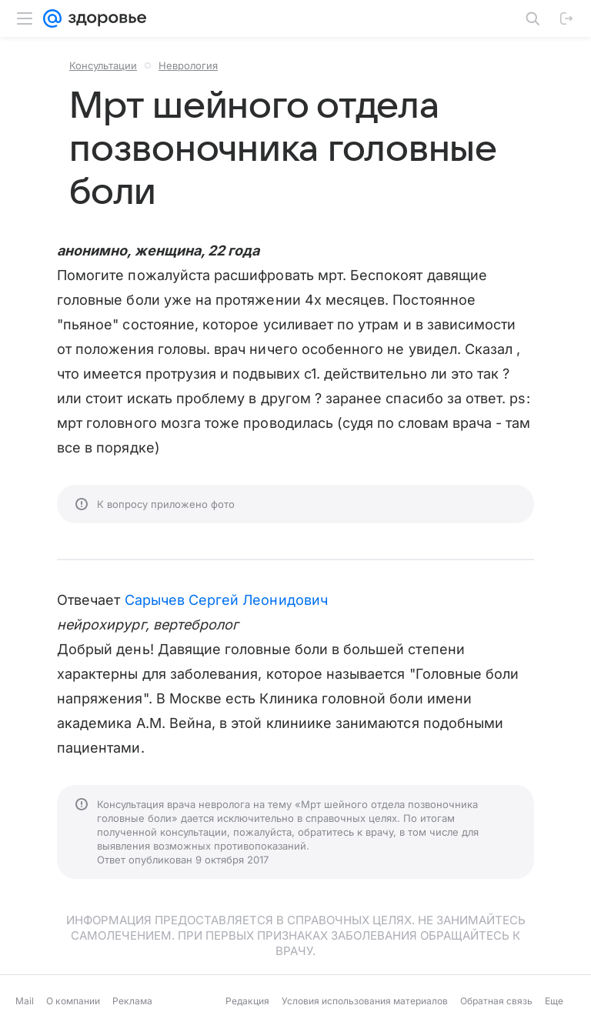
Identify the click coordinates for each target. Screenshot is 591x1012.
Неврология (188, 65)
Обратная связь (496, 1001)
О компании (73, 1001)
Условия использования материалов (365, 1001)
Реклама (132, 1001)
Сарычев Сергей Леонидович (226, 600)
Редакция (247, 1001)
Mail (24, 1001)
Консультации (103, 65)
